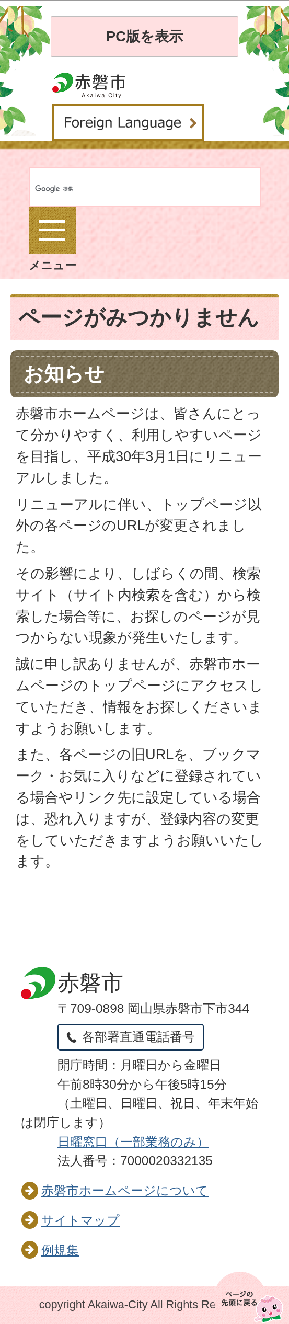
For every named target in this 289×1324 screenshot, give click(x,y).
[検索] (74, 189)
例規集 (60, 1250)
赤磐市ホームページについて (125, 1190)
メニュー (52, 239)
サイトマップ (80, 1220)
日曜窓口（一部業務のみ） (133, 1142)
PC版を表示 (144, 36)
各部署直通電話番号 (138, 1037)
